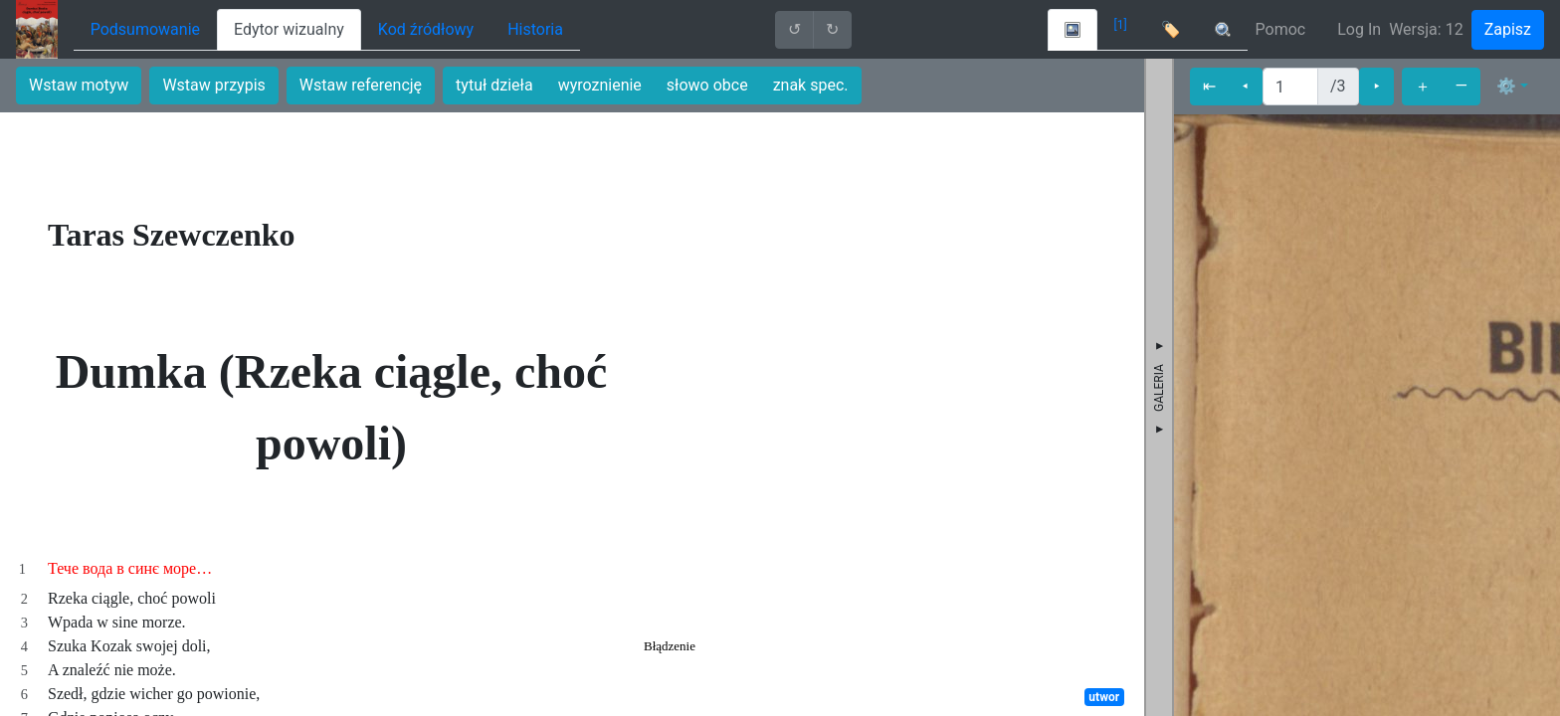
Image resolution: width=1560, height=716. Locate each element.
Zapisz (1507, 29)
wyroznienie (600, 85)
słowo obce (707, 85)
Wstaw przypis (213, 85)
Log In (1359, 29)
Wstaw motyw (78, 85)
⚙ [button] (1506, 86)
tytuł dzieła (494, 85)
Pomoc (1281, 29)
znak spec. (811, 85)
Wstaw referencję (360, 85)
